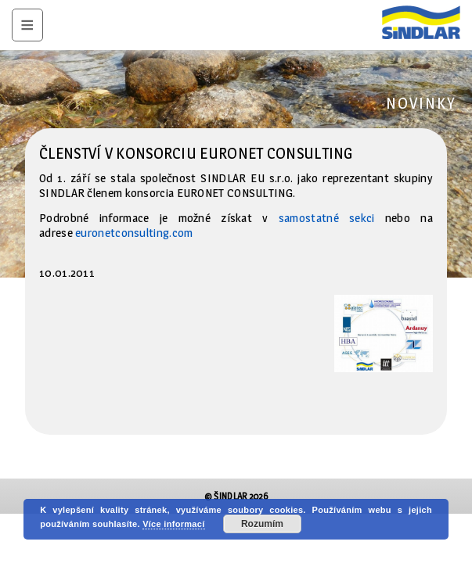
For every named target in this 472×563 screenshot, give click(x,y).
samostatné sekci (327, 217)
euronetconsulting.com (134, 232)
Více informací (173, 524)
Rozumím (262, 523)
